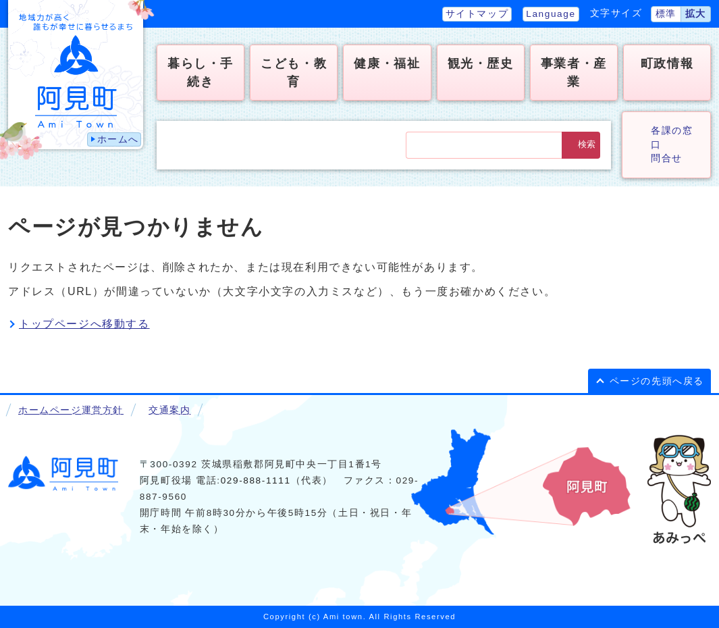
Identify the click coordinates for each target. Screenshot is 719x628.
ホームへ (118, 139)
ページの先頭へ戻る (657, 381)
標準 (666, 14)
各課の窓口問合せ (672, 144)
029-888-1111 (256, 480)
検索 (586, 144)
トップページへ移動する (84, 324)
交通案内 (169, 410)
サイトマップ (477, 14)
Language (550, 14)
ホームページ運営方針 (71, 410)
